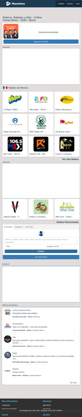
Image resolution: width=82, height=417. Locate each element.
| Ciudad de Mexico (28, 330)
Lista (78, 4)
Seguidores (19, 227)
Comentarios (8, 227)
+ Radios (60, 4)
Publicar (41, 251)
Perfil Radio (29, 227)
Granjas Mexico (10, 20)
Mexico (32, 20)
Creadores (6, 405)
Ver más (73, 383)
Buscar (70, 4)
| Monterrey (26, 317)
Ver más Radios (70, 159)
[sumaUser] (68, 246)
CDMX (23, 20)
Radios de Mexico (18, 87)
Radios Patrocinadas (68, 222)
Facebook (46, 409)
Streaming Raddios (9, 409)
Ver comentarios (41, 257)
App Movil (46, 405)
